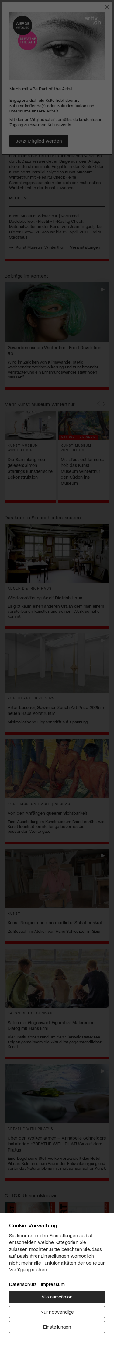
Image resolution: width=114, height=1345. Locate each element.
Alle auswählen (57, 1296)
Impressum (53, 1284)
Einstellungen (57, 1326)
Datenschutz (22, 1284)
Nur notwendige (57, 1312)
